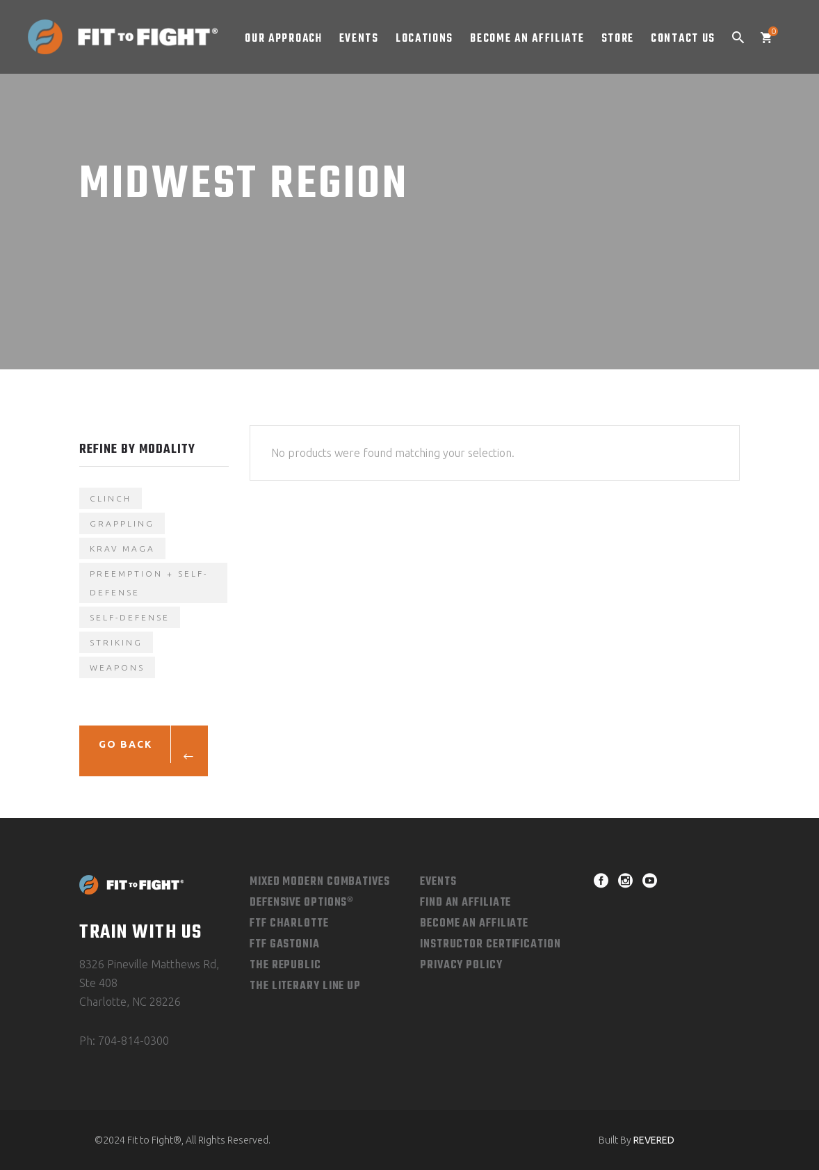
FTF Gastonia (285, 945)
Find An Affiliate (465, 903)
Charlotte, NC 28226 (130, 1001)
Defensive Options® (302, 903)
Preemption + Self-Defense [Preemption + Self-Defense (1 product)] (149, 583)
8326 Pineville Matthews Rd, (149, 964)
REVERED (653, 1140)
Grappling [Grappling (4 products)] (122, 523)
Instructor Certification (490, 945)
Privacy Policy (461, 965)
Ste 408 (98, 983)
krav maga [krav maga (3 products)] (122, 548)
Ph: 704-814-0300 (124, 1040)
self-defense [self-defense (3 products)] (130, 617)
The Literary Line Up (305, 986)
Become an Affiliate (474, 924)
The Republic (285, 965)
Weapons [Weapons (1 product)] (117, 667)
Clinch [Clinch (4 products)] (110, 498)
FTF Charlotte (289, 924)
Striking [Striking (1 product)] (116, 642)
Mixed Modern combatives (320, 882)
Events (438, 882)
